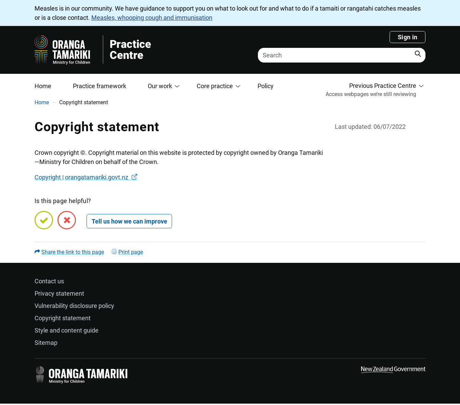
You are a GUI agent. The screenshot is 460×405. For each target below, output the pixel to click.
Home (43, 86)
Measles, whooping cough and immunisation (151, 17)
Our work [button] (160, 86)
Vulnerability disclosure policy (74, 305)
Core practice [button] (215, 86)
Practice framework (99, 86)
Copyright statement (63, 318)
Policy (266, 86)
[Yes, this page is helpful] (44, 220)
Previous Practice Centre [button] (382, 85)
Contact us (49, 281)
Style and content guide (66, 330)
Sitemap (46, 342)
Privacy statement (59, 293)
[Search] (341, 55)
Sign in (408, 37)
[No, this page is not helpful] (66, 220)
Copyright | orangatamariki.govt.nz (81, 177)
